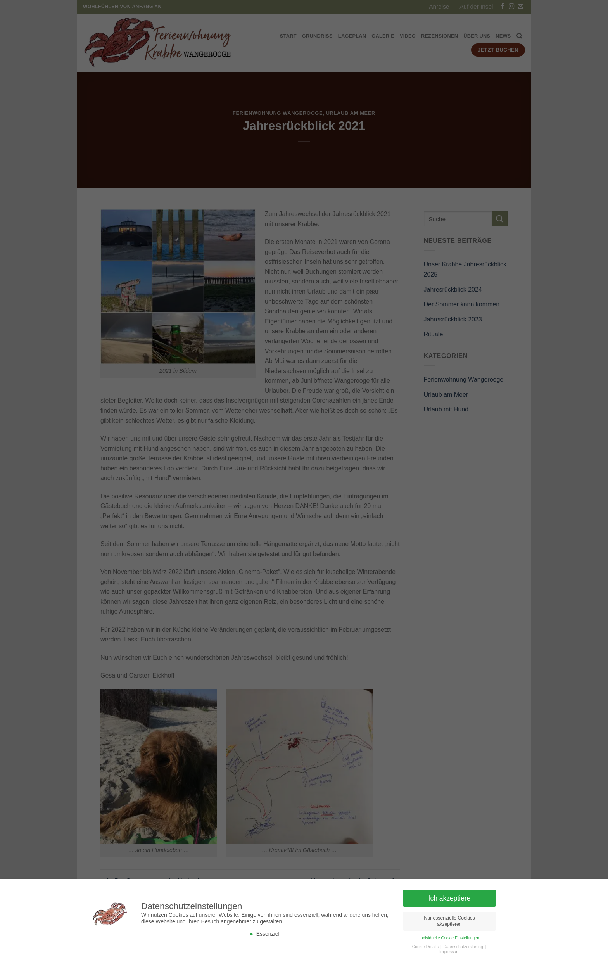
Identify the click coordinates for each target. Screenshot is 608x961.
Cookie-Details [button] (426, 948)
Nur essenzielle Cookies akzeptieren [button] (449, 923)
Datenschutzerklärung (464, 948)
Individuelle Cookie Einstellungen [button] (449, 939)
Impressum (449, 953)
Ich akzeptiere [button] (449, 900)
